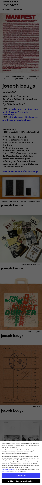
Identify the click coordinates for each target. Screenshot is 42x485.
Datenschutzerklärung (8, 469)
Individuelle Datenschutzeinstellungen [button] (21, 481)
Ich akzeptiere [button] (21, 475)
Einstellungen (5, 471)
